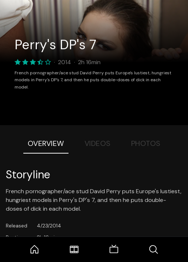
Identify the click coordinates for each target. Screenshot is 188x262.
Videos (98, 143)
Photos (146, 143)
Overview (46, 143)
